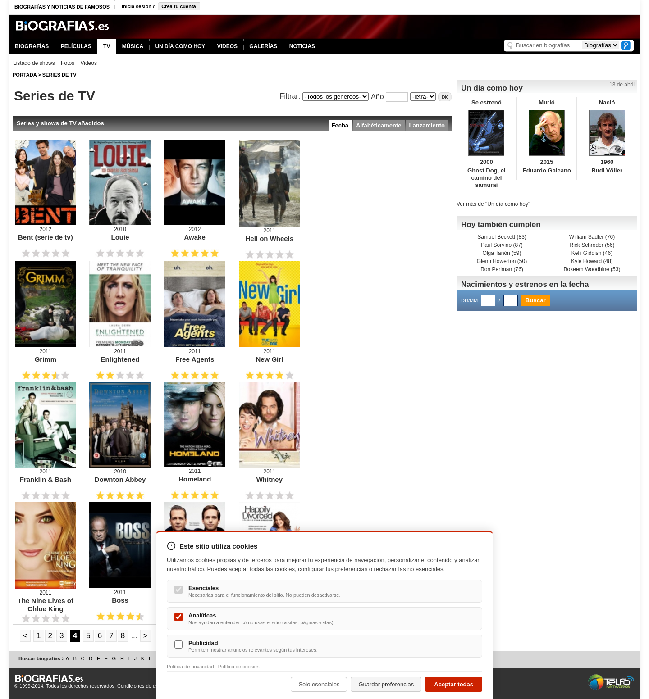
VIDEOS (227, 46)
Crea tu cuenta (178, 6)
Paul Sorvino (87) (502, 245)
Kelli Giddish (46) (591, 253)
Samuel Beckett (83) (501, 237)
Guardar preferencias (386, 684)
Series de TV (59, 74)
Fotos (67, 63)
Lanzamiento (427, 125)
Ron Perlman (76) (501, 269)
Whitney (269, 479)
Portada (25, 74)
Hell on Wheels (269, 238)
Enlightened (120, 359)
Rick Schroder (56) (591, 245)
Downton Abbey (120, 479)
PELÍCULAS (76, 46)
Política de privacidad (190, 666)
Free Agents (194, 359)
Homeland (194, 479)
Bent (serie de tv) (45, 237)
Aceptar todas (453, 684)
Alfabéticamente (378, 125)
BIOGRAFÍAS (32, 46)
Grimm (45, 359)
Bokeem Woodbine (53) (592, 269)
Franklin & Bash (45, 479)
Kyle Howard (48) (592, 261)
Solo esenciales (318, 684)
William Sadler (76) (592, 237)
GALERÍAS (263, 46)
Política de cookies (239, 666)
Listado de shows (34, 63)
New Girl (269, 359)
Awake (195, 237)
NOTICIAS (302, 46)
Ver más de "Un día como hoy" (493, 204)
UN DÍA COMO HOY (180, 46)
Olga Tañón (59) (502, 253)
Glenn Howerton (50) (502, 261)
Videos (88, 63)
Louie (120, 237)
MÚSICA (132, 46)
